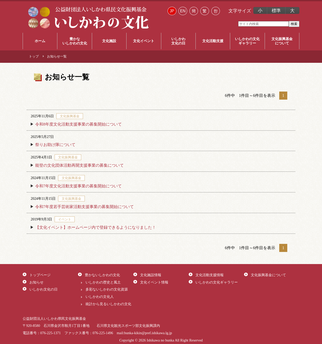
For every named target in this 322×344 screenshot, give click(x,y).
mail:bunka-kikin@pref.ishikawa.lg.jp (144, 333)
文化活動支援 (212, 41)
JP (172, 11)
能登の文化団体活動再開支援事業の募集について (79, 165)
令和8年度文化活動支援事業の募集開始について (78, 124)
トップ (34, 56)
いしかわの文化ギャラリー (216, 282)
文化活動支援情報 (209, 275)
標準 (276, 10)
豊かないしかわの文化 (102, 275)
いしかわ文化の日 (43, 289)
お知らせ (36, 282)
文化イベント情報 (154, 282)
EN (183, 11)
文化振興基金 (282, 41)
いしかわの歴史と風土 (103, 282)
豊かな (74, 41)
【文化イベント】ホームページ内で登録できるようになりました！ (95, 227)
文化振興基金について (268, 275)
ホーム (40, 41)
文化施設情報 (150, 275)
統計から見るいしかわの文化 (108, 304)
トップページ (40, 275)
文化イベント (143, 41)
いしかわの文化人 (100, 297)
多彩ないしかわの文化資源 (107, 289)
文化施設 (109, 41)
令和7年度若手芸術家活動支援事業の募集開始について (84, 207)
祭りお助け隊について (55, 144)
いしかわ (178, 41)
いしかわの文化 (247, 41)
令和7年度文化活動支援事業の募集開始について (78, 186)
